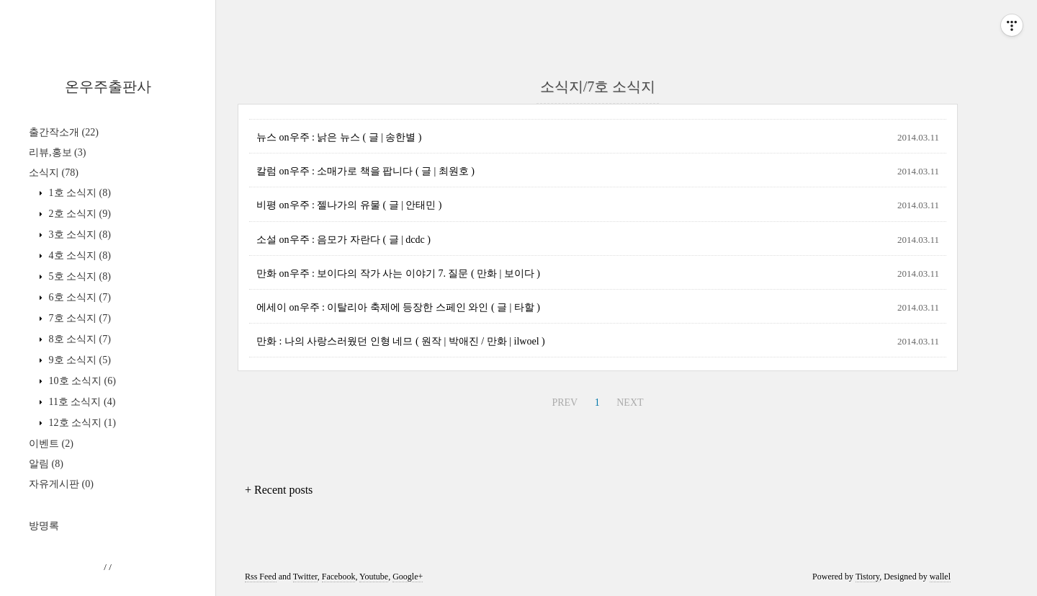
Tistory (867, 576)
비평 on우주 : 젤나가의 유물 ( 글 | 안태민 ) (349, 205)
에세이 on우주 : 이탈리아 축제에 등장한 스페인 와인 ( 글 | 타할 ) (398, 307)
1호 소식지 (78, 192)
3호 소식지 (78, 234)
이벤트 (51, 443)
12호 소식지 (81, 422)
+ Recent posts (279, 490)
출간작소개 (64, 132)
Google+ (407, 576)
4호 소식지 (78, 255)
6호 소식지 (78, 297)
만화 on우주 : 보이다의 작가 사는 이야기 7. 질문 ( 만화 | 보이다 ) (398, 273)
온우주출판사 (108, 86)
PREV (565, 402)
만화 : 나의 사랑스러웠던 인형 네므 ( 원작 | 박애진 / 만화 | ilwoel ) (400, 341)
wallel (940, 576)
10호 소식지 (81, 380)
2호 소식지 (78, 213)
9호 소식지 (78, 360)
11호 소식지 (80, 401)
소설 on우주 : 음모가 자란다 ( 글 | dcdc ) (343, 239)
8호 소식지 (78, 339)
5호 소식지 (78, 276)
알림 (46, 463)
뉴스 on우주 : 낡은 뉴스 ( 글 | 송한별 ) (339, 137)
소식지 (53, 172)
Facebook (339, 576)
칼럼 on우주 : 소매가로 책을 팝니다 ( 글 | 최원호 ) (365, 171)
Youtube (373, 576)
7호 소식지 (78, 318)
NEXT (629, 402)
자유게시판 (61, 484)
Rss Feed (261, 576)
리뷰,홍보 (57, 152)
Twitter (305, 576)
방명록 (44, 525)
